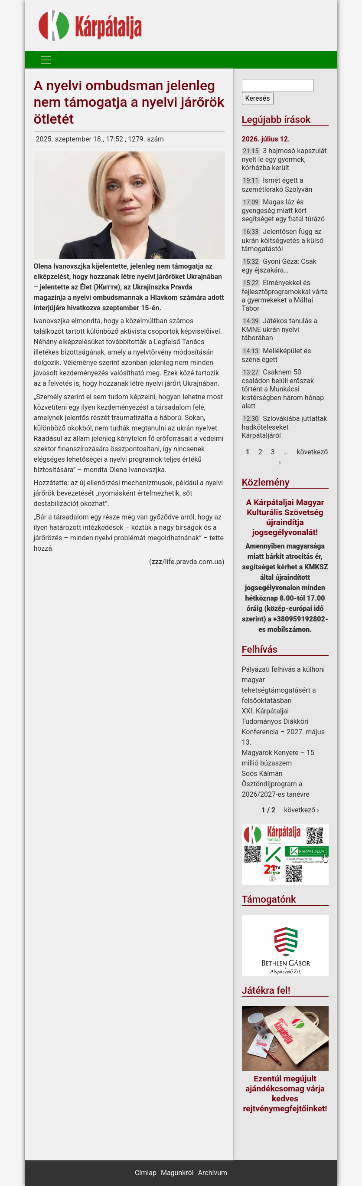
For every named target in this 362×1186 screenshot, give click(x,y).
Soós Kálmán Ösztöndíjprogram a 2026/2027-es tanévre (276, 783)
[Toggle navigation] (46, 60)
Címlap (146, 1173)
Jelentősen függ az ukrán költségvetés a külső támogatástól (283, 240)
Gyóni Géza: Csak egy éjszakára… (279, 265)
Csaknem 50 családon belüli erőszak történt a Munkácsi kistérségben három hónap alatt (283, 389)
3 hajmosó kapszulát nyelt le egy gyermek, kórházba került (284, 159)
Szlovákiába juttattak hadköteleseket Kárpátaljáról (284, 427)
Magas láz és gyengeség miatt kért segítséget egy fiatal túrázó (283, 210)
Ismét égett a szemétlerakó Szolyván (277, 184)
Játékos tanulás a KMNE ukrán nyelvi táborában (280, 329)
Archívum (212, 1173)
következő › (301, 810)
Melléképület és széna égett (276, 355)
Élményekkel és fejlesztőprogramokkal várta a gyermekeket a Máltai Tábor (285, 295)
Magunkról (177, 1173)
